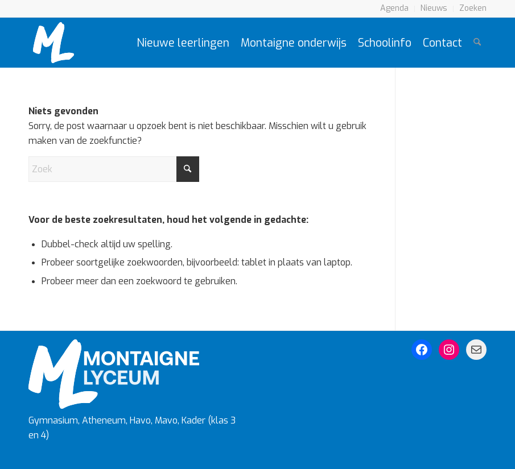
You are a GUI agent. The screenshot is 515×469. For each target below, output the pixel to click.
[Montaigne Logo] (53, 42)
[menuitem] (394, 9)
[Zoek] (477, 43)
